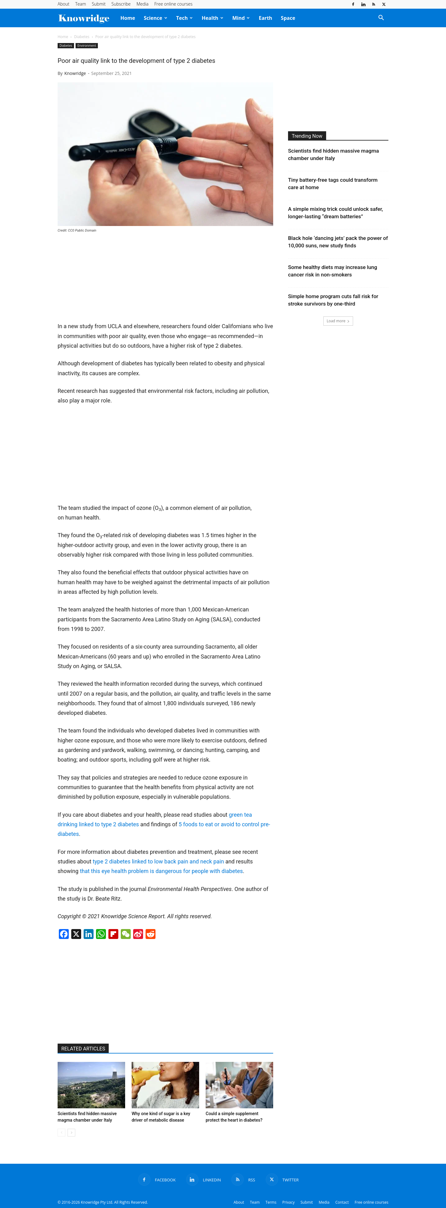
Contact (342, 1202)
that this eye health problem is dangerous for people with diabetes (161, 871)
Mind (241, 18)
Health (212, 18)
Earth (265, 18)
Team (80, 4)
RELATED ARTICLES (83, 1049)
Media (143, 4)
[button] (381, 18)
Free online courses (173, 4)
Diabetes (81, 36)
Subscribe (121, 4)
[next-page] (71, 1132)
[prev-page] (61, 1132)
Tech (184, 18)
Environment (86, 45)
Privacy (288, 1202)
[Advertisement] (104, 280)
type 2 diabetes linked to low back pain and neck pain (158, 861)
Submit (98, 4)
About (63, 4)
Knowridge (75, 73)
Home (127, 18)
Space (288, 18)
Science (155, 18)
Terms (270, 1202)
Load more (338, 321)
